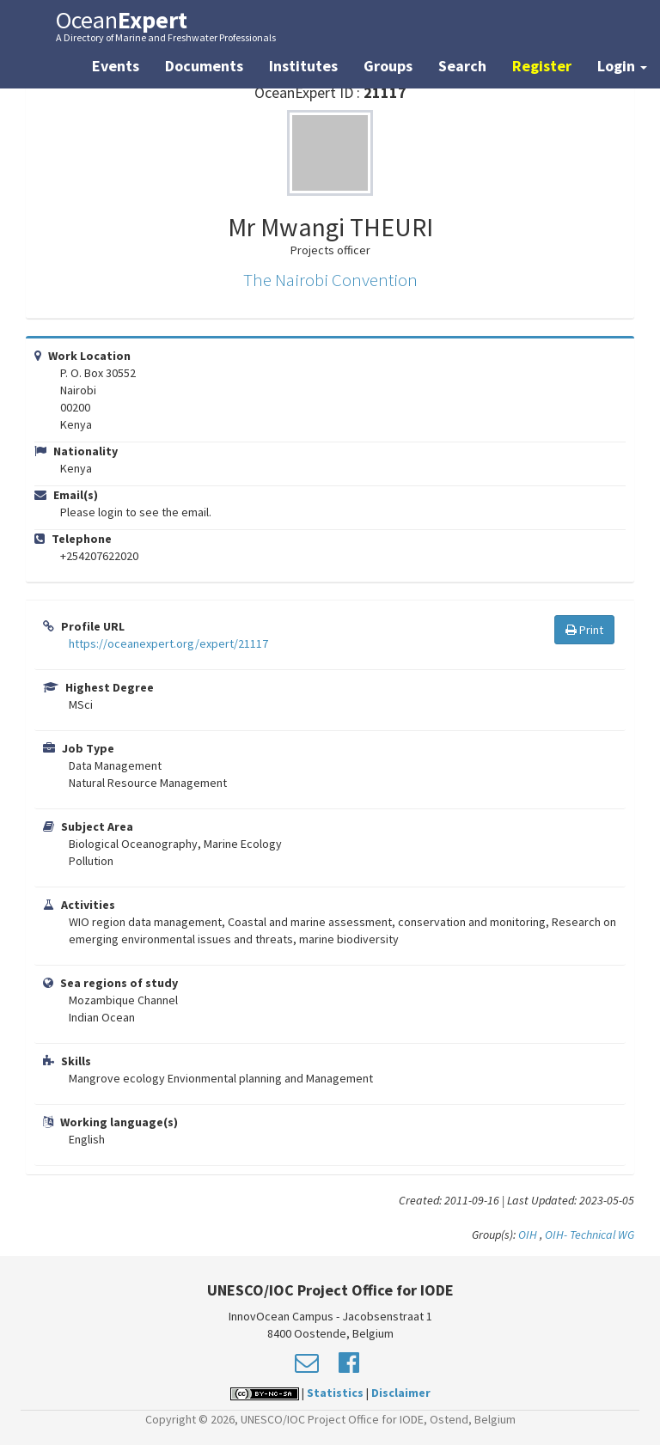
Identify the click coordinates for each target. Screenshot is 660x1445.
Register (541, 66)
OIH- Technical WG (589, 1234)
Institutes (303, 66)
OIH (527, 1234)
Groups (388, 66)
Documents (204, 66)
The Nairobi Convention (330, 279)
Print (584, 629)
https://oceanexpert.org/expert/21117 (168, 643)
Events (115, 66)
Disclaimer (401, 1392)
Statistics (335, 1392)
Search (462, 66)
